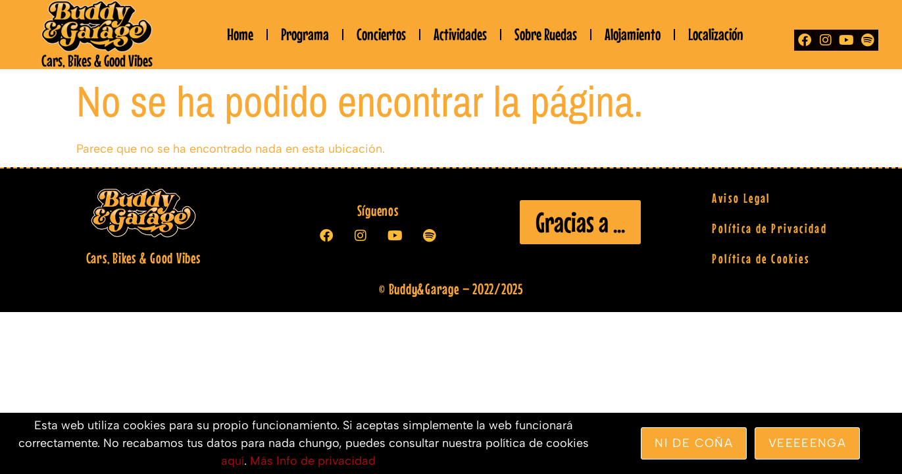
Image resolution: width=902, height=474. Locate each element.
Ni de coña (694, 443)
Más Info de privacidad (313, 461)
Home (240, 34)
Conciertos (381, 34)
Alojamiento (633, 34)
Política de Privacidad (769, 228)
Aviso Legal (741, 197)
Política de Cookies (761, 258)
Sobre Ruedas (545, 34)
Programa (305, 34)
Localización (715, 34)
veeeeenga (807, 443)
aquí (232, 461)
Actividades (460, 34)
